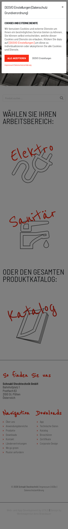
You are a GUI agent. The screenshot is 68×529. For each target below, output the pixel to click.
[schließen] (62, 7)
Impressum (9, 65)
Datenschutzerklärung (22, 65)
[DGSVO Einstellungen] (21, 42)
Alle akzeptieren (16, 58)
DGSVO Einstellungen (41, 58)
